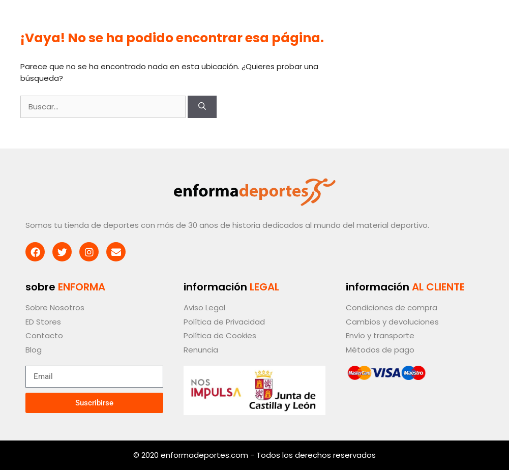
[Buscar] (202, 107)
